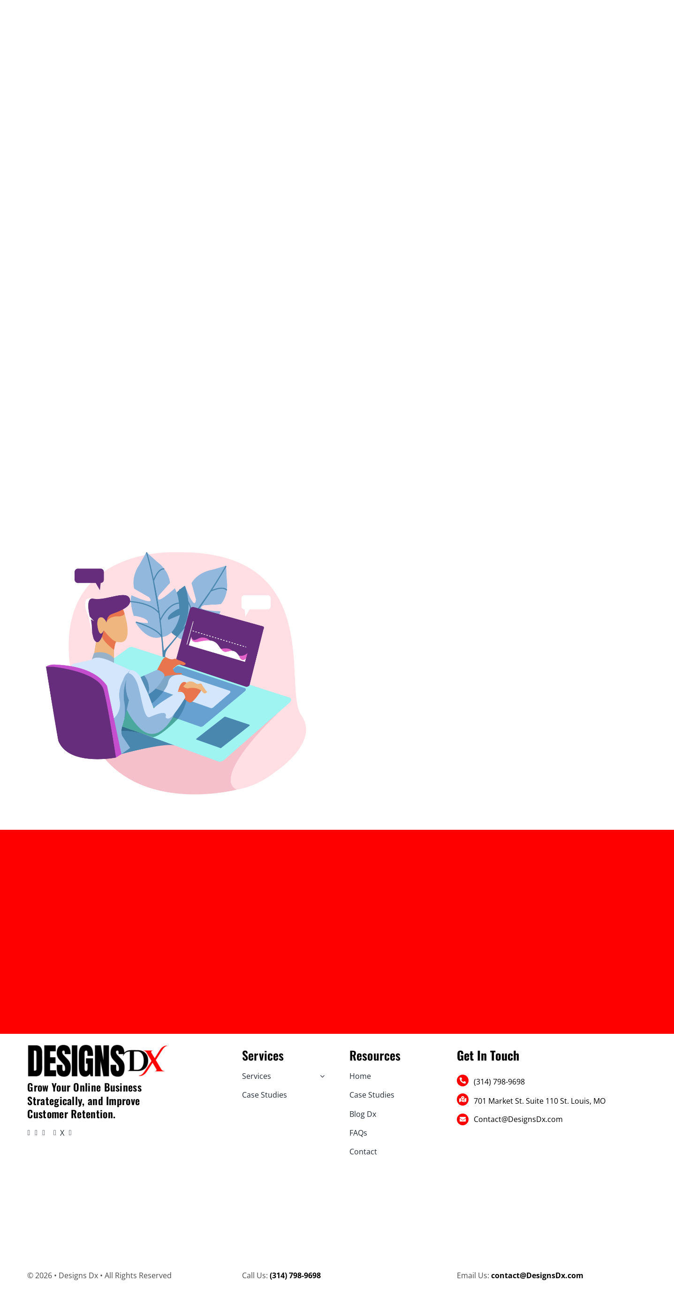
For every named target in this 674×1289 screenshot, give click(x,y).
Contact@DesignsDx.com (518, 1119)
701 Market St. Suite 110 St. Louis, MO (540, 1101)
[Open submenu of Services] (320, 1076)
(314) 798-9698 (499, 1082)
